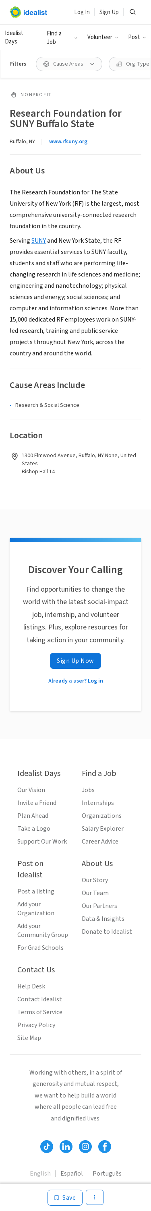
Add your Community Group (42, 930)
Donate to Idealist (107, 931)
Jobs (88, 790)
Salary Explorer (103, 828)
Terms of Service (39, 1012)
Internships (98, 802)
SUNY (38, 240)
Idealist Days (14, 37)
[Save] (65, 1198)
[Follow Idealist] (46, 1146)
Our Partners (99, 906)
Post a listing (35, 891)
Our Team (95, 893)
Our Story (95, 880)
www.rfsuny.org (68, 141)
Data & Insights (103, 918)
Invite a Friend (36, 802)
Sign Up (109, 12)
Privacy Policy (36, 1025)
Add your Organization (35, 909)
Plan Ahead (32, 815)
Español (71, 1173)
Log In (82, 12)
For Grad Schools (40, 947)
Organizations (102, 815)
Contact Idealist (39, 999)
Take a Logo (33, 828)
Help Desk (31, 986)
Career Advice (100, 841)
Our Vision (31, 790)
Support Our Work (42, 841)
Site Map (29, 1038)
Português (107, 1173)
